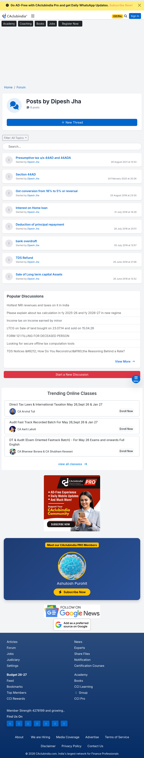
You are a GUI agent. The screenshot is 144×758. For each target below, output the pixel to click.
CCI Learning (83, 686)
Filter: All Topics (14, 137)
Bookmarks (15, 686)
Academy (9, 23)
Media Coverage (67, 737)
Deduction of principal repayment (40, 224)
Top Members (16, 692)
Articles (12, 642)
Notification (82, 660)
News (78, 642)
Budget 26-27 (17, 675)
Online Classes (72, 393)
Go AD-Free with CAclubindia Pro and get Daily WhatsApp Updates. (69, 5)
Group (81, 692)
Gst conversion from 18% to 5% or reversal (47, 191)
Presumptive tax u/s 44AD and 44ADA (43, 158)
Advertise (92, 737)
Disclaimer (48, 746)
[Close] (139, 5)
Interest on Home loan (31, 208)
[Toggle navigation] (32, 16)
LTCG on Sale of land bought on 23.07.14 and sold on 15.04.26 (50, 328)
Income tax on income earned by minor (34, 320)
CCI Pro (79, 698)
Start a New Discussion (72, 374)
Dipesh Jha (33, 162)
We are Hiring (40, 737)
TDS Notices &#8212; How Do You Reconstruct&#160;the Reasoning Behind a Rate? (66, 351)
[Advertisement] (72, 56)
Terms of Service (117, 737)
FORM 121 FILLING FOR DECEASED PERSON (38, 336)
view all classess (72, 464)
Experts (79, 648)
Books (40, 23)
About (19, 737)
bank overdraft (26, 241)
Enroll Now (126, 411)
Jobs (52, 23)
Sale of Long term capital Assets (39, 274)
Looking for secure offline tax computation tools (40, 343)
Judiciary (13, 660)
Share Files (82, 654)
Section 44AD (26, 174)
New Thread (72, 122)
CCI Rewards (16, 698)
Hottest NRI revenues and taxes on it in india (38, 305)
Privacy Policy (72, 746)
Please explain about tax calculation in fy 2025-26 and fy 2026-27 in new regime (64, 313)
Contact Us (95, 746)
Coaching (26, 23)
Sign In (135, 16)
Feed (10, 680)
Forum (11, 648)
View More (125, 361)
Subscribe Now (72, 592)
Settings (12, 666)
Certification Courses (89, 666)
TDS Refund (24, 258)
